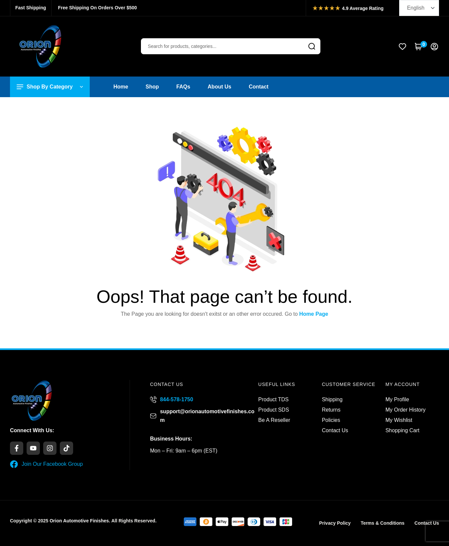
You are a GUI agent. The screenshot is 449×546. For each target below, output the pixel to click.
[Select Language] (419, 8)
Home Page (313, 314)
